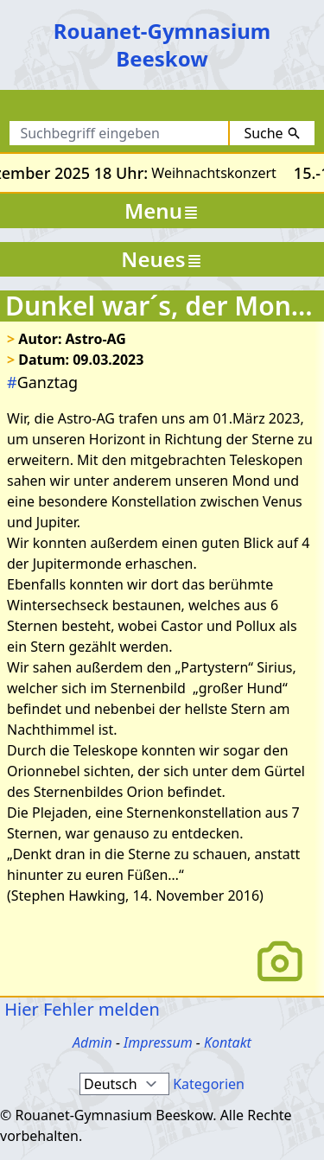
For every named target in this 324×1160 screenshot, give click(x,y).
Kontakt (227, 1042)
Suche (272, 133)
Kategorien (209, 1083)
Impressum (158, 1042)
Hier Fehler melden (80, 1009)
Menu (162, 210)
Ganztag (42, 382)
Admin (92, 1042)
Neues (161, 259)
